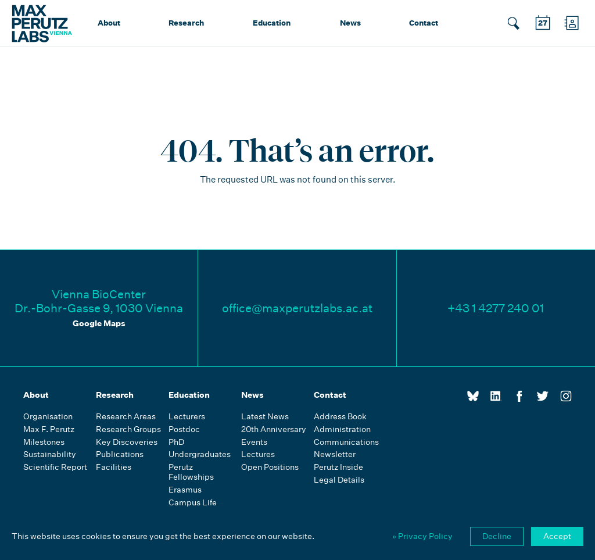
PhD (176, 442)
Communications (346, 442)
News (350, 23)
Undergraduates (200, 454)
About (109, 23)
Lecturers (187, 417)
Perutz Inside (338, 467)
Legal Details (339, 480)
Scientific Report (55, 467)
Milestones (43, 442)
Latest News (265, 417)
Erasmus (185, 490)
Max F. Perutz (48, 429)
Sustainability (49, 454)
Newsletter (335, 454)
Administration (342, 429)
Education (272, 23)
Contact (423, 23)
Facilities (113, 467)
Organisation (48, 417)
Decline (496, 536)
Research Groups (128, 429)
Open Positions (270, 467)
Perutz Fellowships (191, 472)
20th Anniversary (273, 429)
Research (186, 23)
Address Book (340, 417)
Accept (557, 536)
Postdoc (184, 429)
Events (254, 442)
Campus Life (193, 503)
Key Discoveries (126, 442)
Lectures (258, 454)
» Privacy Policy (422, 536)
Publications (120, 454)
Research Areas (126, 417)
